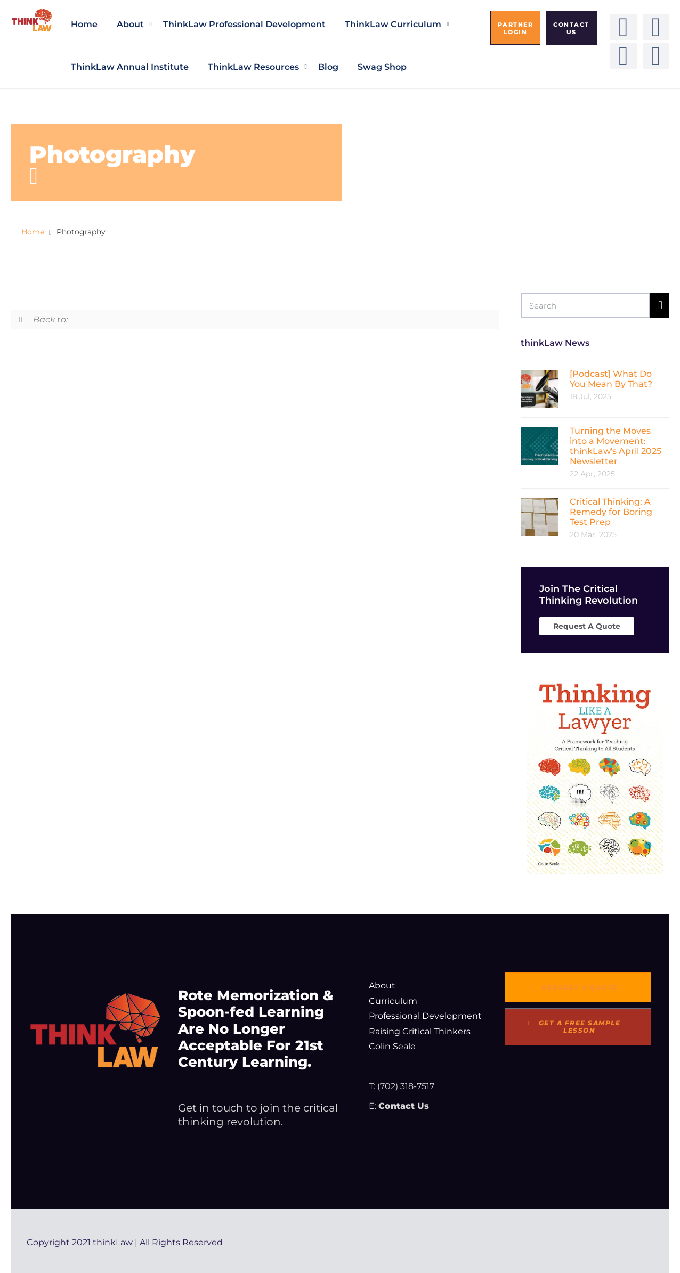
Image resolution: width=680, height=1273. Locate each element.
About (130, 24)
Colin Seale (392, 1046)
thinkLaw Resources (253, 67)
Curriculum (393, 1001)
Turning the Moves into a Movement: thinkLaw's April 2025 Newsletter (615, 446)
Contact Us (403, 1106)
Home (84, 24)
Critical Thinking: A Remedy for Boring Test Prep (611, 512)
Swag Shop (382, 67)
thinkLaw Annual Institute (130, 67)
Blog (328, 67)
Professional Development (425, 1016)
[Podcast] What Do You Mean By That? (611, 379)
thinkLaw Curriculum (393, 24)
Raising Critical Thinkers (420, 1031)
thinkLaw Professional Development (244, 24)
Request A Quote (586, 626)
